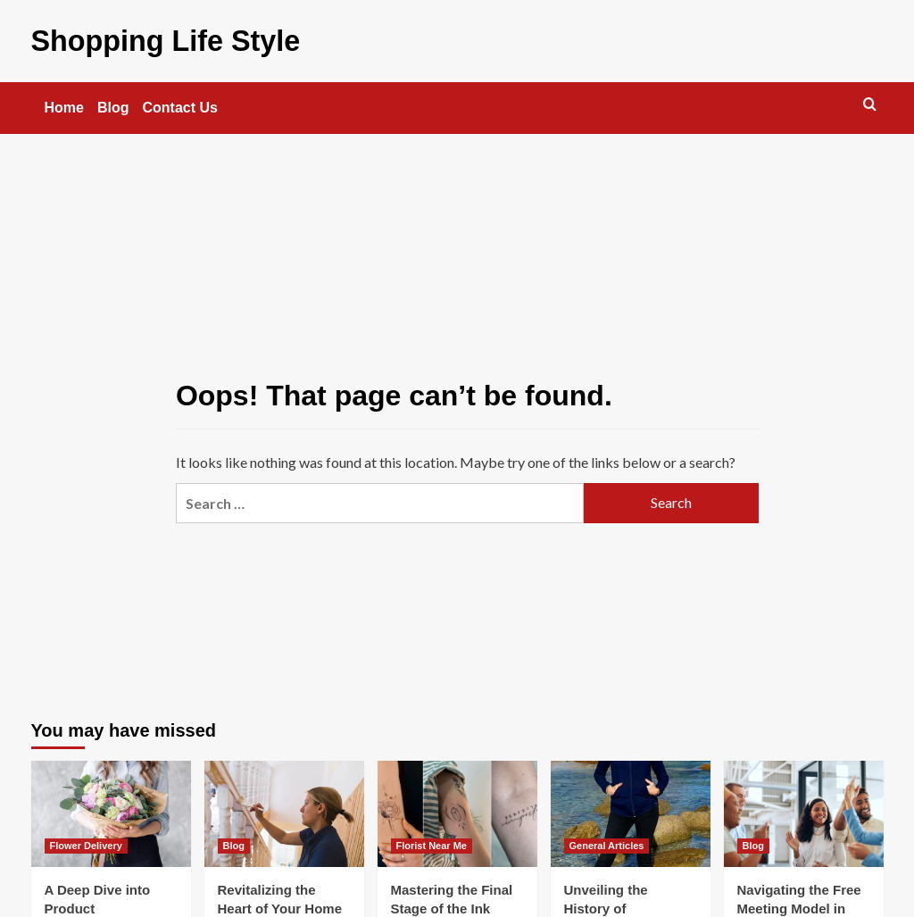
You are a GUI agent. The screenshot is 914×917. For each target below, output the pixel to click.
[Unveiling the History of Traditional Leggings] (630, 811)
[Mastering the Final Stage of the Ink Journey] (457, 811)
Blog (113, 105)
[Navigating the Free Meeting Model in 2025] (804, 811)
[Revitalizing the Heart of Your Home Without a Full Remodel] (284, 811)
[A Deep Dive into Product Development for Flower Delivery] (111, 811)
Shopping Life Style (156, 39)
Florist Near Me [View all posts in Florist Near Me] (431, 843)
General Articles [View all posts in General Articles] (606, 843)
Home (64, 105)
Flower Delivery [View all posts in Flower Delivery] (86, 843)
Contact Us (180, 105)
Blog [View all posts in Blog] (234, 843)
